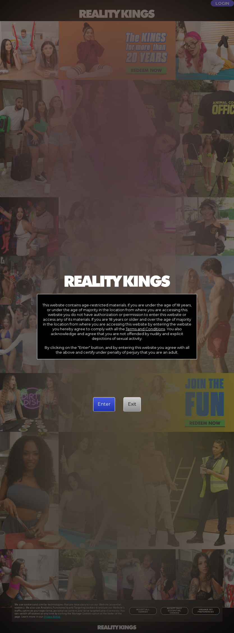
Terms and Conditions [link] (145, 329)
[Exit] (132, 404)
